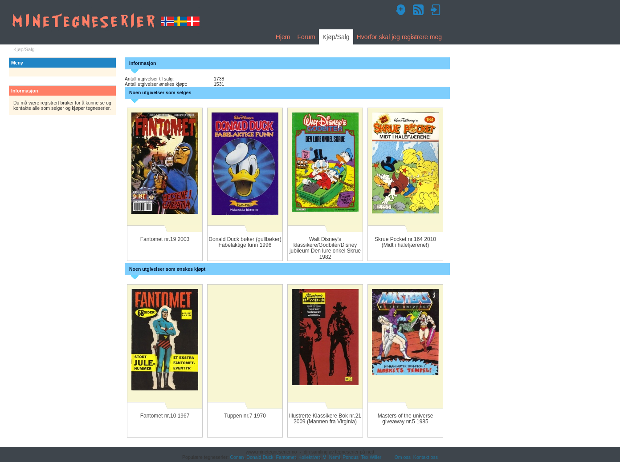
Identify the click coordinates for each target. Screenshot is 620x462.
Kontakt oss (425, 457)
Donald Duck (259, 457)
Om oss (403, 457)
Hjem (283, 36)
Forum (306, 36)
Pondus (351, 457)
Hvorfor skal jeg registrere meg (399, 36)
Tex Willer (371, 457)
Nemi (334, 457)
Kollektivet (309, 457)
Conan (237, 457)
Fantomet (286, 457)
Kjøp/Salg (336, 36)
